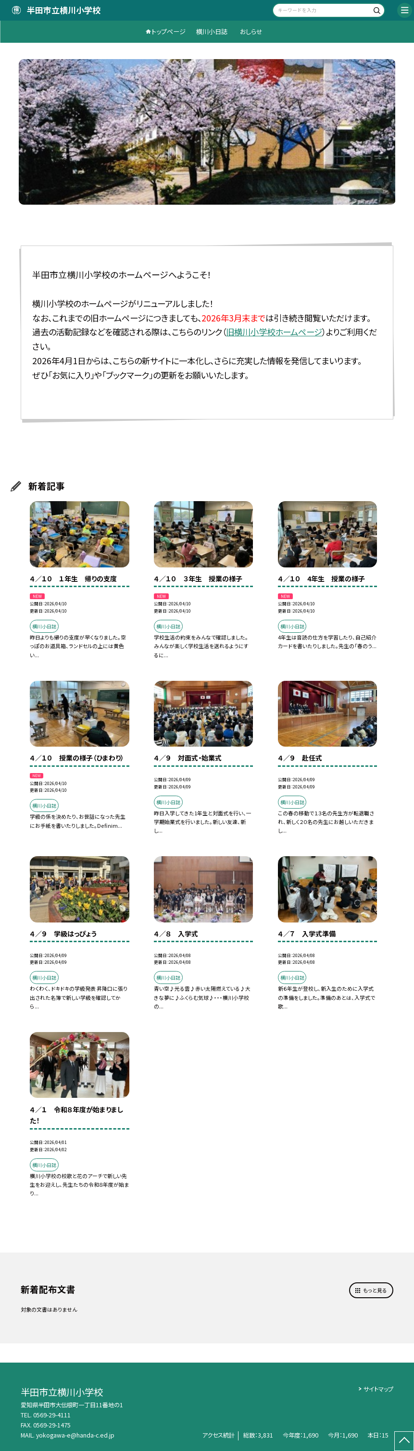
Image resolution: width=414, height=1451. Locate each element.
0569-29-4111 (52, 1415)
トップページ (168, 31)
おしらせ (251, 31)
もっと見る (375, 1290)
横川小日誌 (211, 31)
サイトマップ (378, 1389)
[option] (207, 132)
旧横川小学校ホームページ (274, 332)
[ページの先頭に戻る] (404, 1441)
